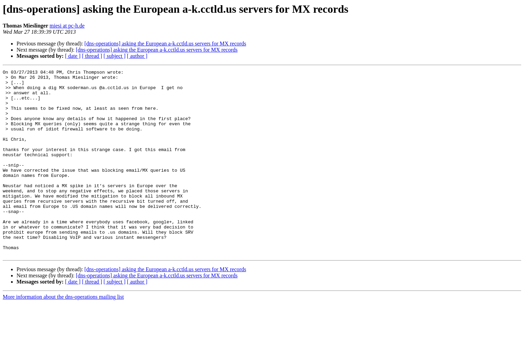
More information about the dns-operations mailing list (63, 334)
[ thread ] (92, 56)
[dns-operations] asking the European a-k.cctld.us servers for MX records (165, 43)
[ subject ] (115, 56)
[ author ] (137, 56)
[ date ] (73, 56)
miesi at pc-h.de (67, 26)
